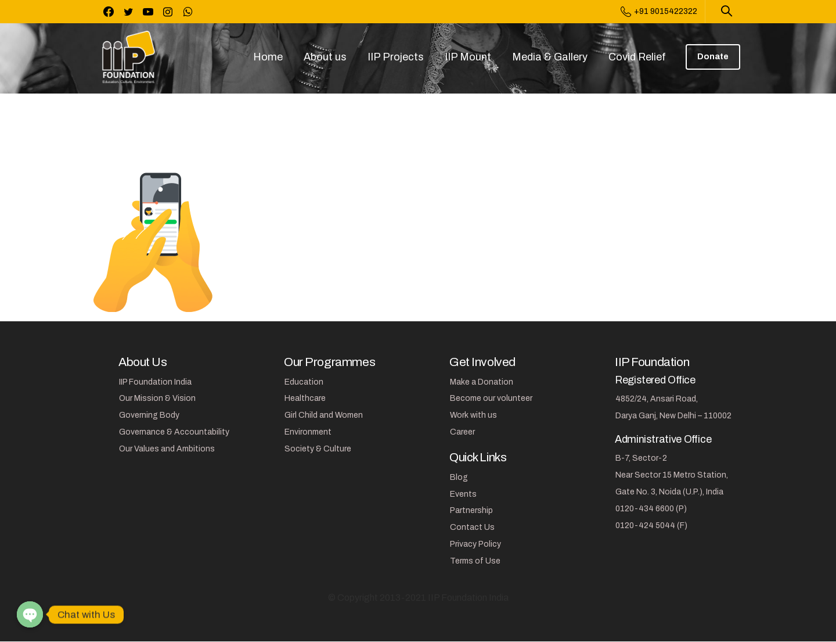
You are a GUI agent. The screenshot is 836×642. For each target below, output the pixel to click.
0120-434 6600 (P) (651, 508)
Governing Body (149, 415)
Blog (459, 477)
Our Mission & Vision (157, 398)
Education (303, 382)
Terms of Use (475, 561)
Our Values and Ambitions (167, 448)
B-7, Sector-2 (641, 458)
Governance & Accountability (174, 432)
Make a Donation (481, 382)
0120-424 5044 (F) (651, 525)
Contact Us (472, 527)
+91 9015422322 (659, 11)
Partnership (471, 510)
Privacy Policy (475, 544)
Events (463, 494)
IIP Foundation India (155, 382)
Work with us (473, 415)
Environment (307, 432)
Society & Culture (317, 448)
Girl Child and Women (323, 415)
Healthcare (305, 398)
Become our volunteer (491, 398)
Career (462, 432)
